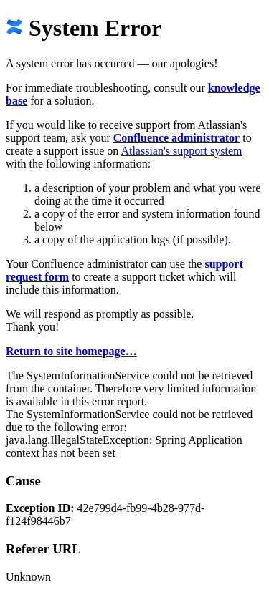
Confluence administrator (176, 138)
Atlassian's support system (181, 151)
